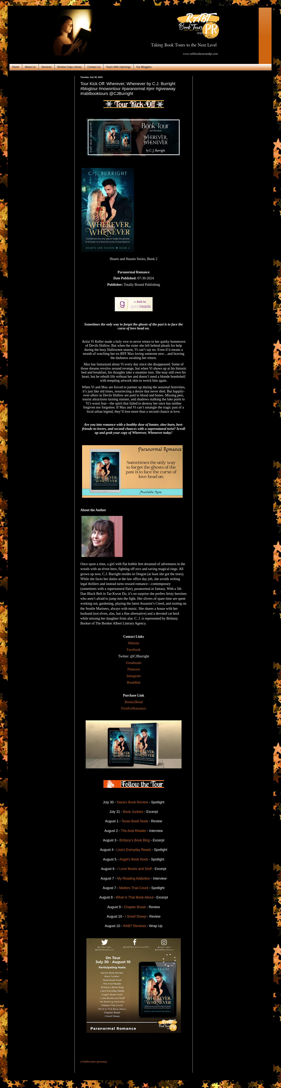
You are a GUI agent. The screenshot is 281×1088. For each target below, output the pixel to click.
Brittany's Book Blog (135, 840)
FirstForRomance (133, 708)
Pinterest (133, 669)
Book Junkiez (133, 812)
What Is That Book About (134, 897)
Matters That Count (133, 888)
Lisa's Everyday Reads (133, 850)
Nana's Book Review (133, 802)
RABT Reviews (134, 926)
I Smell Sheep (135, 916)
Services (46, 66)
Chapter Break (135, 907)
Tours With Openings (118, 66)
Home (15, 66)
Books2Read (134, 702)
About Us (30, 66)
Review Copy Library (69, 66)
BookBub (133, 682)
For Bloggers (143, 66)
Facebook (133, 650)
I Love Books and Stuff (134, 869)
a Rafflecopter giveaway (93, 1061)
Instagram (134, 676)
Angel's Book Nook (133, 859)
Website (133, 643)
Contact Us (93, 66)
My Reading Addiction (133, 878)
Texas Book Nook (134, 821)
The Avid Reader (133, 831)
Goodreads (133, 663)
